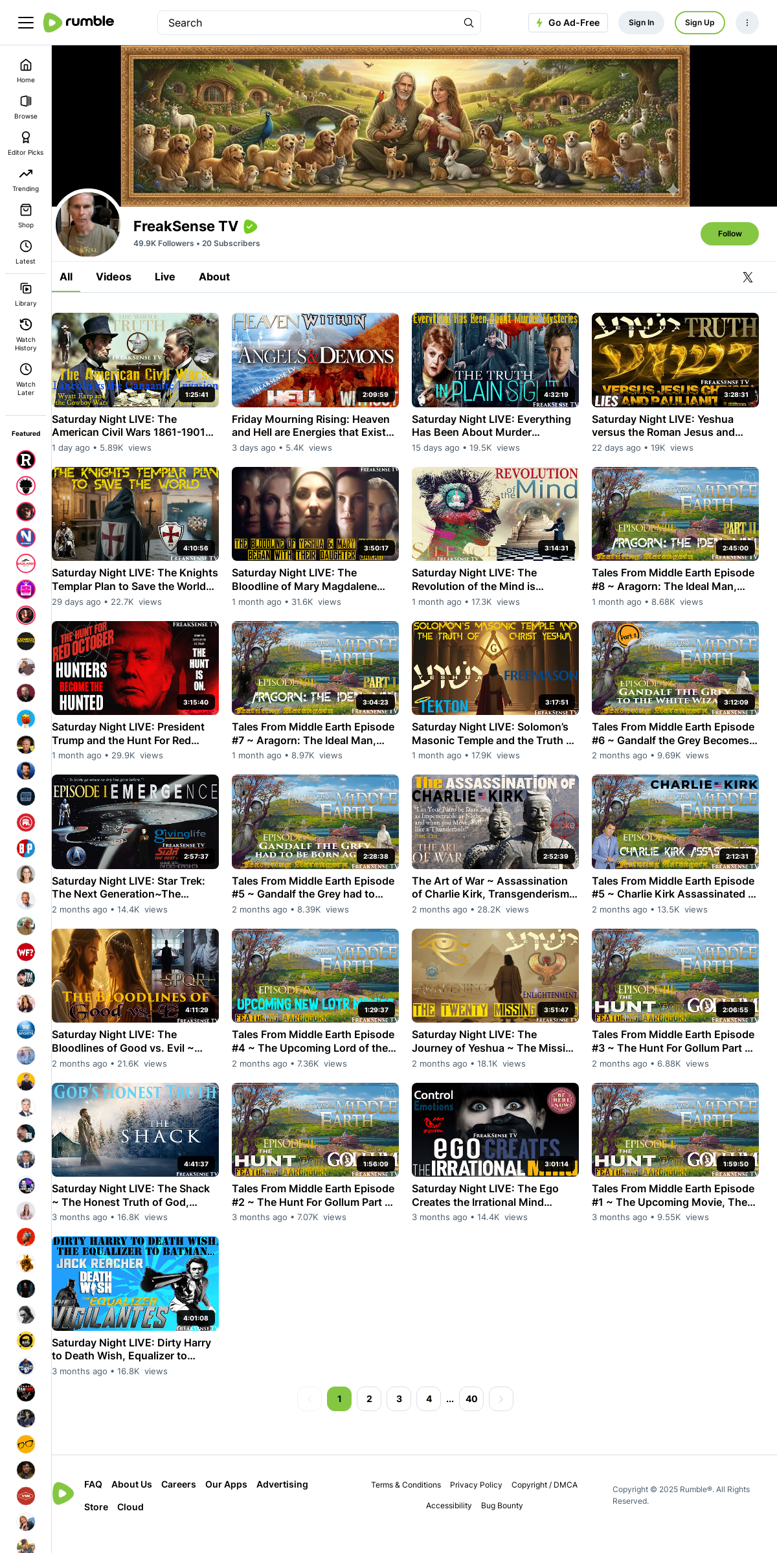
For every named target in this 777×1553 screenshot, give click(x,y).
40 (480, 1416)
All (84, 312)
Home (26, 71)
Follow (730, 269)
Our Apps (244, 1502)
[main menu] (26, 23)
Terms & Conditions (414, 1503)
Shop (26, 216)
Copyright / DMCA (552, 1503)
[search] (307, 22)
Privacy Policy (484, 1503)
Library (26, 294)
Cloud (148, 1524)
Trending (25, 179)
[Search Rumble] (468, 22)
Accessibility (456, 1523)
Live (183, 312)
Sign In (641, 22)
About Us (150, 1502)
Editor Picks (25, 143)
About (232, 312)
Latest (26, 252)
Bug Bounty (509, 1523)
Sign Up (700, 22)
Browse (26, 107)
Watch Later (26, 379)
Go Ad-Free (566, 23)
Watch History (26, 335)
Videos (132, 312)
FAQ (111, 1502)
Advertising (300, 1502)
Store (114, 1524)
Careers (196, 1502)
